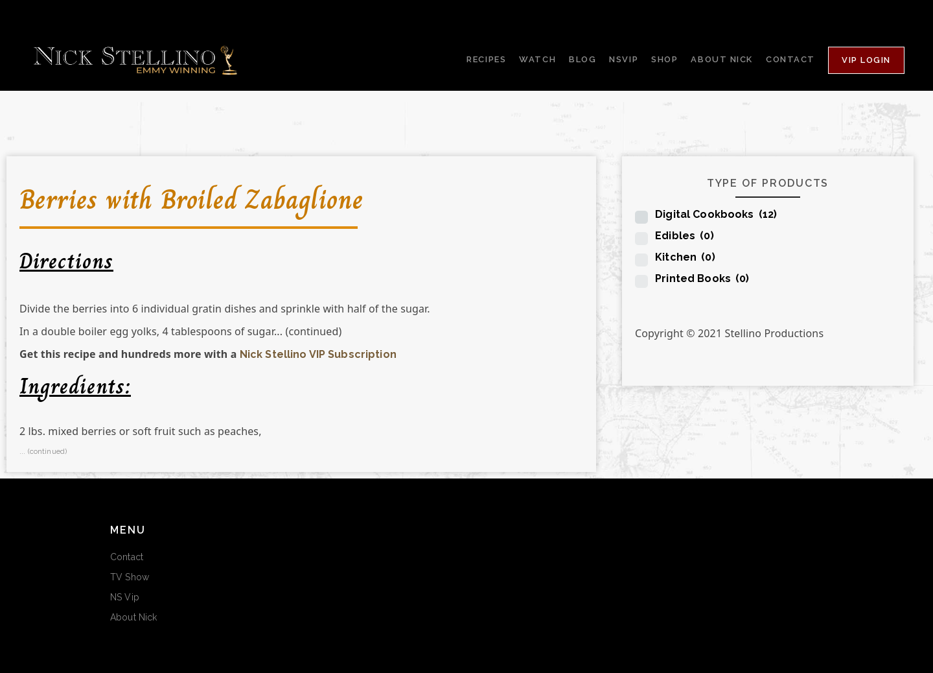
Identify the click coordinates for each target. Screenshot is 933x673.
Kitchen (685, 257)
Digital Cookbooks (716, 214)
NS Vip (124, 597)
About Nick (133, 617)
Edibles (684, 236)
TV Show (129, 577)
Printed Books (702, 278)
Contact (126, 557)
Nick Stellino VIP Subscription (318, 354)
